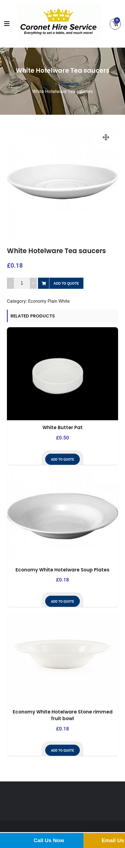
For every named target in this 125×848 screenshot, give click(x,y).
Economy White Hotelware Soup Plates (62, 569)
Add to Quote (66, 283)
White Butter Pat (62, 427)
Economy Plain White (49, 301)
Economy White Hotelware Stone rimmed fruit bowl (63, 715)
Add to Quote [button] (62, 459)
